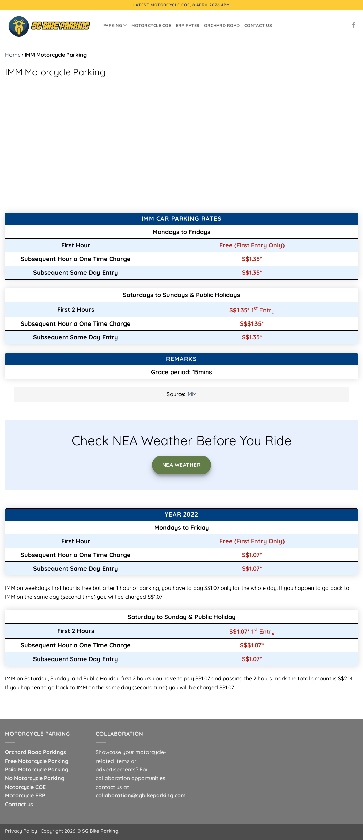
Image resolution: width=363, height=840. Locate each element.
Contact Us (258, 25)
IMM (191, 394)
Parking (115, 25)
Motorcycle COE (151, 25)
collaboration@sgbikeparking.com (141, 795)
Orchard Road (222, 25)
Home (13, 54)
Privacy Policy (21, 831)
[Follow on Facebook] (353, 25)
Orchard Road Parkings (35, 752)
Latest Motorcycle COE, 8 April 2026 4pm (181, 4)
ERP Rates (187, 25)
